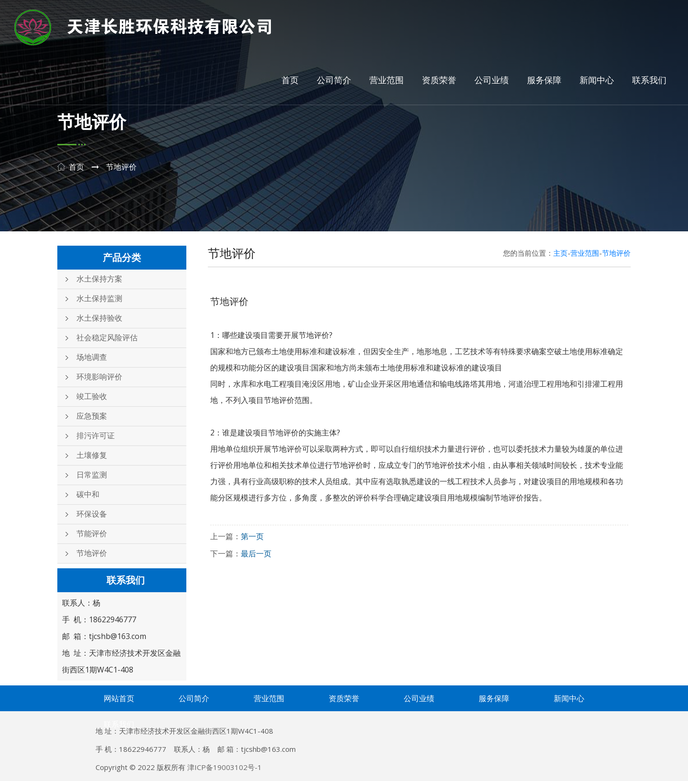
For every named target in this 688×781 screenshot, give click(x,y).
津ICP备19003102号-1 (224, 767)
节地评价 (91, 553)
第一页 (252, 536)
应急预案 (91, 416)
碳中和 (87, 494)
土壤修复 (91, 455)
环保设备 (91, 514)
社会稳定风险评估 (107, 338)
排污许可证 (95, 436)
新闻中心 (597, 80)
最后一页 (256, 553)
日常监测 (91, 475)
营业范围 (386, 80)
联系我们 (649, 80)
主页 (560, 253)
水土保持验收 (99, 318)
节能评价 (91, 534)
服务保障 (544, 80)
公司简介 (334, 80)
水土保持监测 (99, 298)
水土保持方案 (99, 279)
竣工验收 (91, 396)
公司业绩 (491, 80)
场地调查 (91, 357)
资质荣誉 (439, 80)
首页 (290, 80)
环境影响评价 (99, 377)
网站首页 (119, 698)
